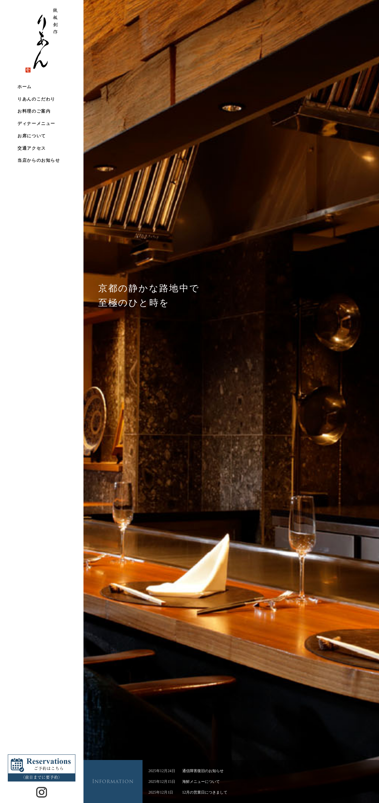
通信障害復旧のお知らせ (203, 771)
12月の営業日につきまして (204, 792)
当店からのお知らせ (38, 160)
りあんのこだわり (36, 99)
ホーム (24, 86)
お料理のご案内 (33, 111)
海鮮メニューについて (201, 781)
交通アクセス (31, 148)
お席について (31, 136)
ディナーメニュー (36, 123)
